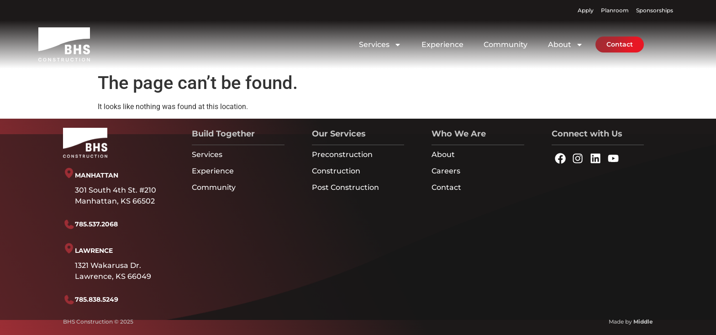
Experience (442, 44)
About (565, 45)
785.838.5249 (96, 299)
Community (505, 44)
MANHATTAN (96, 175)
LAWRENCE (94, 250)
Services (380, 45)
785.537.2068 (96, 224)
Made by (631, 321)
